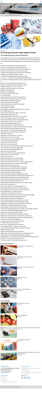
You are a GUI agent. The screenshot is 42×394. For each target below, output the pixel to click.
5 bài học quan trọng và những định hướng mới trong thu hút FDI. (31, 372)
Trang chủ (2, 15)
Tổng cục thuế (3, 377)
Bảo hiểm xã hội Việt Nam (5, 380)
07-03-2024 (20, 355)
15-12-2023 (20, 247)
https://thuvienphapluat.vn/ (25, 371)
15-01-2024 (20, 290)
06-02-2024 (20, 316)
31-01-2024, (3, 50)
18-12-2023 (20, 258)
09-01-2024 (20, 278)
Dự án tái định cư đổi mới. (25, 374)
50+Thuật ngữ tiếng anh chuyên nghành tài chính (13, 15)
